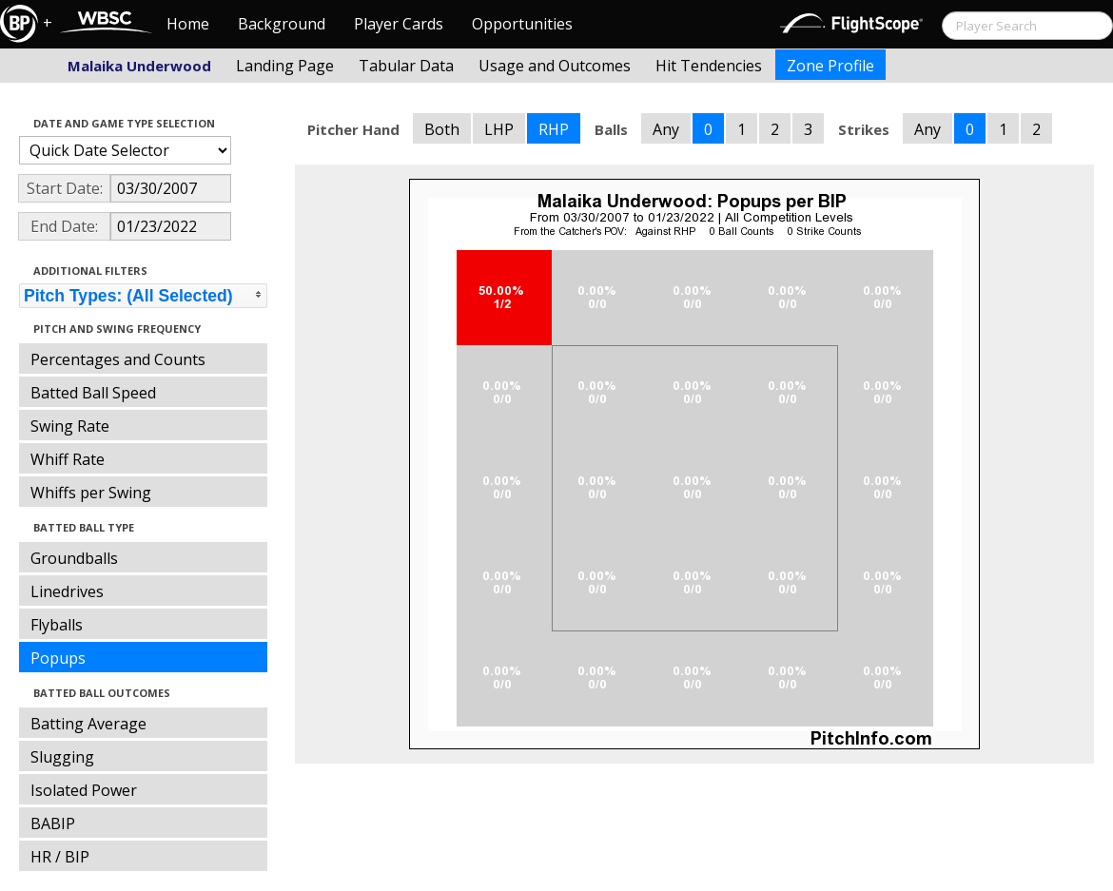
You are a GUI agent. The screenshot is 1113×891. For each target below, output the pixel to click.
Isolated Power (83, 790)
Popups (58, 658)
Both (441, 129)
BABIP (52, 823)
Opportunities (522, 23)
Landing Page (285, 65)
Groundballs (74, 558)
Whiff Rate (67, 459)
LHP (499, 129)
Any (666, 129)
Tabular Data (406, 65)
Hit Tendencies (708, 65)
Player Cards (398, 23)
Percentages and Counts (117, 359)
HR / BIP (59, 856)
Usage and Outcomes (554, 65)
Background (281, 23)
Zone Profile (830, 65)
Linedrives (67, 591)
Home (187, 23)
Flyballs (56, 624)
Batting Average (88, 723)
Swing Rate (69, 426)
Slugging (62, 756)
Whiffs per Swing (90, 492)
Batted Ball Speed (93, 392)
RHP (553, 129)
